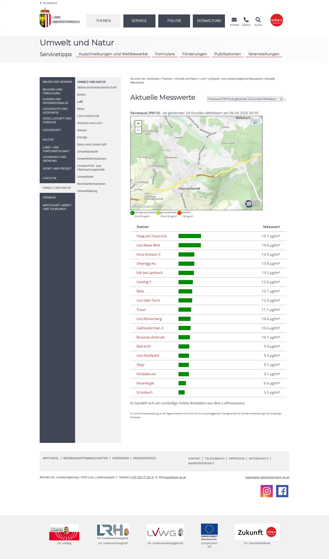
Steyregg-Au (147, 263)
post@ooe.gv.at (175, 477)
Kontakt (194, 458)
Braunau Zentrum (151, 337)
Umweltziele (85, 176)
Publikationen (227, 54)
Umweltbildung (87, 191)
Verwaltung (209, 21)
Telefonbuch (215, 458)
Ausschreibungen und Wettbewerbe (113, 54)
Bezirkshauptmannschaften (85, 458)
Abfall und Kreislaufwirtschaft (96, 87)
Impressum (238, 458)
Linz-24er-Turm (149, 300)
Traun (141, 309)
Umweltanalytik (87, 151)
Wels (141, 291)
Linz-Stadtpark (148, 355)
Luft (80, 101)
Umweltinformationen (91, 158)
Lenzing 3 (144, 282)
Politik (174, 21)
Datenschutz (261, 458)
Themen (103, 21)
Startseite (153, 79)
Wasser (82, 130)
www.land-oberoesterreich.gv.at (267, 477)
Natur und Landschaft (92, 144)
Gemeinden (120, 458)
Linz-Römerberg (150, 318)
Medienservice (144, 458)
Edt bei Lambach (150, 272)
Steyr (141, 364)
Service (139, 21)
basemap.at (154, 207)
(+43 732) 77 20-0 (141, 477)
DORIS (144, 207)
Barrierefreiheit (201, 463)
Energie (82, 137)
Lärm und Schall (88, 116)
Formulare (165, 54)
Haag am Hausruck (152, 236)
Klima (80, 109)
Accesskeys (48, 3)
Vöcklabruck (146, 374)
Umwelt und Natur (91, 82)
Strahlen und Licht (89, 123)
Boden (81, 94)
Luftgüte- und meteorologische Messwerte (235, 79)
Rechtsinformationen (91, 184)
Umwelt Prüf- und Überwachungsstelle (91, 168)
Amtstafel (51, 458)
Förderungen (194, 54)
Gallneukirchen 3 (150, 328)
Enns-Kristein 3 (149, 254)
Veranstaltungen (263, 54)
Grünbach (145, 392)
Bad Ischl (144, 346)
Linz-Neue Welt (149, 245)
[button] (255, 122)
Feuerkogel (146, 383)
